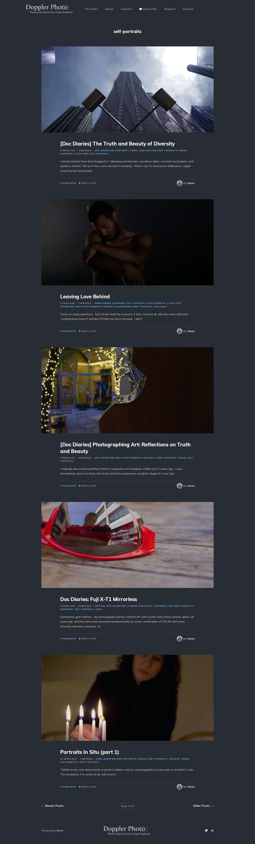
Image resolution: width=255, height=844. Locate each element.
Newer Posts (52, 805)
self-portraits (99, 153)
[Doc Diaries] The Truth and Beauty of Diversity (117, 143)
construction (147, 150)
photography (156, 303)
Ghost (59, 830)
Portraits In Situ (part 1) (89, 752)
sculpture (81, 153)
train (133, 150)
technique (159, 606)
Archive (188, 9)
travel (182, 150)
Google (142, 759)
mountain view (112, 759)
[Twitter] (207, 831)
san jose (174, 759)
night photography (88, 306)
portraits (122, 150)
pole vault (160, 306)
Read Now (69, 183)
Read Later (89, 183)
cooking (132, 606)
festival (100, 606)
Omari (191, 183)
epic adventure (104, 150)
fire (170, 606)
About (109, 9)
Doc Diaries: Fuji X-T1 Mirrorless (98, 599)
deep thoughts (167, 150)
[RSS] (212, 831)
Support (170, 9)
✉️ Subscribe (148, 9)
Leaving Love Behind (85, 296)
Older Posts (203, 805)
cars (99, 759)
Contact (126, 9)
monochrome (103, 303)
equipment (119, 303)
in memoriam (124, 306)
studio (170, 303)
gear (99, 609)
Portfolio (91, 9)
